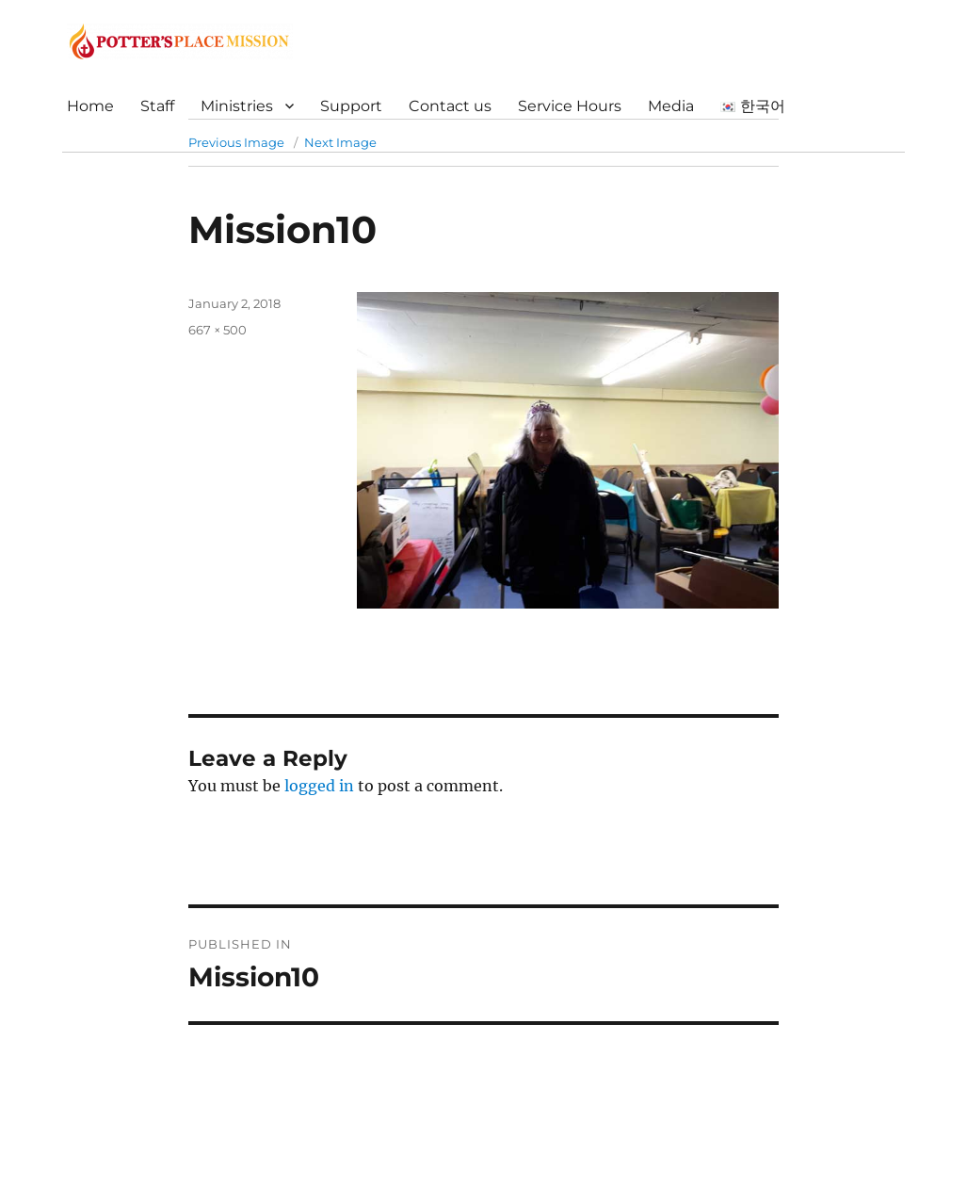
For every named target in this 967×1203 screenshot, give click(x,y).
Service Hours (569, 106)
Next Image (340, 142)
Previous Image (236, 142)
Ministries (237, 106)
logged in (319, 785)
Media (671, 106)
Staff (157, 106)
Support (351, 106)
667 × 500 (217, 329)
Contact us (450, 106)
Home (90, 106)
